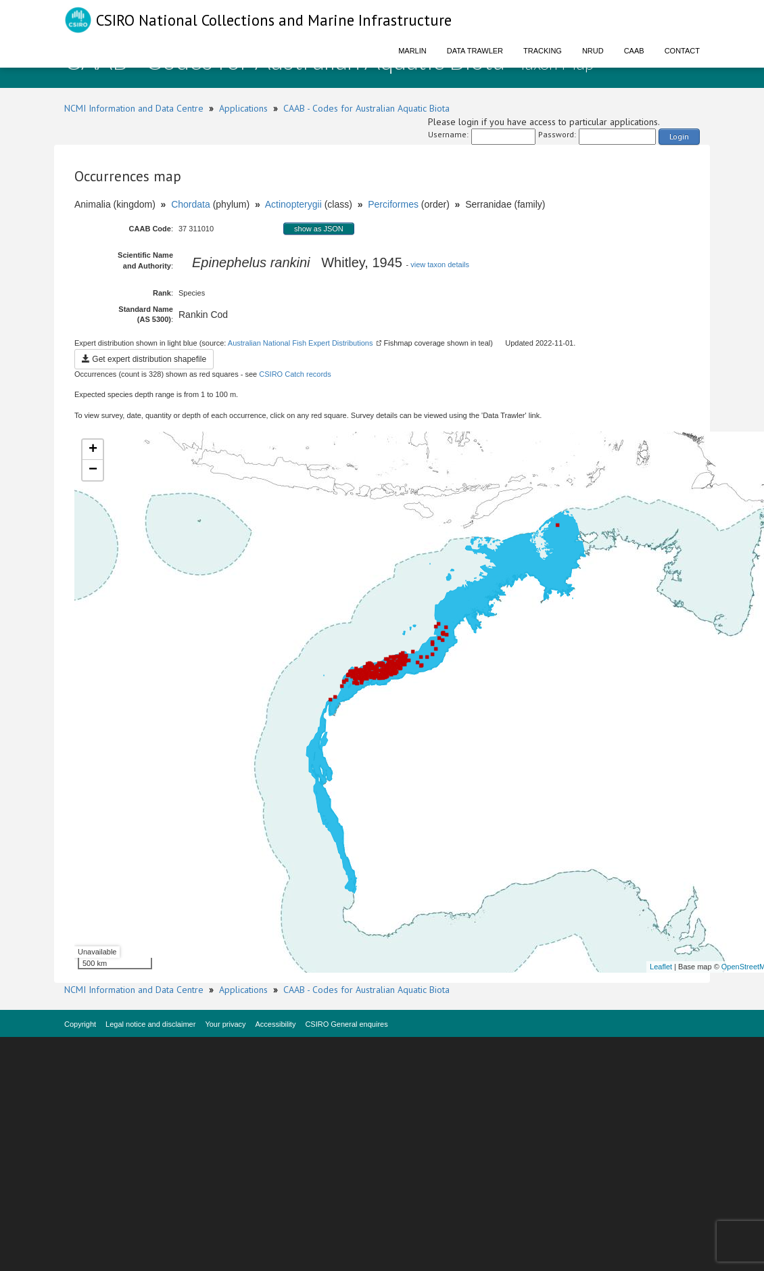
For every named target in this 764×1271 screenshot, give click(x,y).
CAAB (634, 51)
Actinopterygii (293, 204)
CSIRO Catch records (295, 374)
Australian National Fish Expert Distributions (300, 343)
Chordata (190, 204)
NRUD (593, 51)
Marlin (412, 51)
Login (679, 136)
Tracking (542, 51)
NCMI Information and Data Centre (134, 108)
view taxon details (439, 264)
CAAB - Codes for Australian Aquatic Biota (366, 108)
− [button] (93, 470)
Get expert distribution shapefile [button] (144, 359)
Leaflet (661, 967)
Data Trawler (475, 51)
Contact (682, 51)
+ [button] (93, 450)
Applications (243, 108)
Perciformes (393, 204)
